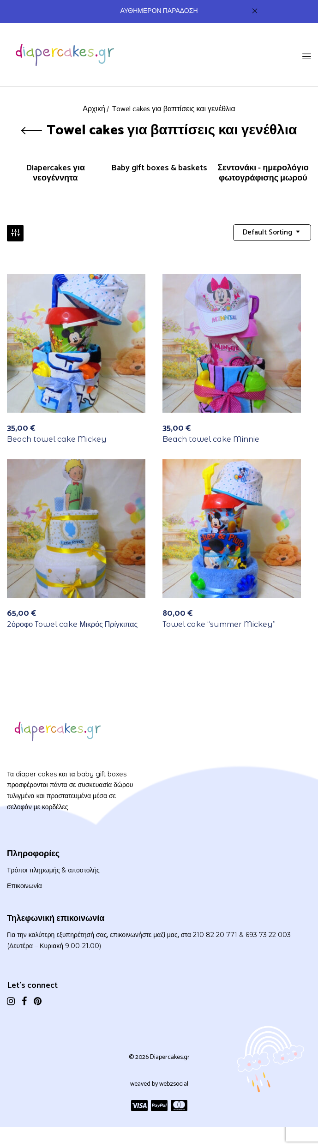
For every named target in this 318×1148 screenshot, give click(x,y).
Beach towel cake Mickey (57, 440)
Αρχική (94, 109)
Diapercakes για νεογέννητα (55, 174)
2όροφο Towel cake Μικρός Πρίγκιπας (72, 625)
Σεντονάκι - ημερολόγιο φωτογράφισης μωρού (262, 174)
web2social (173, 1085)
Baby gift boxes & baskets (159, 169)
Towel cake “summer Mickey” (219, 625)
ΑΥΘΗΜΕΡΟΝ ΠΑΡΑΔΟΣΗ (159, 11)
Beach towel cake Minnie (210, 440)
